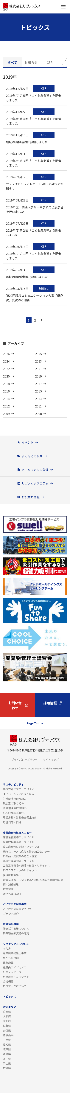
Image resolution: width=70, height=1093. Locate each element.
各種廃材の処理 (12, 875)
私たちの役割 (11, 958)
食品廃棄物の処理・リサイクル (21, 846)
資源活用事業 (11, 924)
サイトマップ (51, 759)
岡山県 (7, 1063)
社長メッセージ (12, 972)
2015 (38, 391)
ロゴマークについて (15, 986)
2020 (6, 376)
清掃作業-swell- (12, 894)
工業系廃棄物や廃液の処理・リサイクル (26, 865)
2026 (6, 353)
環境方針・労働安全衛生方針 (20, 817)
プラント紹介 (11, 913)
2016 (6, 391)
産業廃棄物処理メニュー (17, 832)
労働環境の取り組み (15, 799)
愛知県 (7, 1044)
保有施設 (8, 962)
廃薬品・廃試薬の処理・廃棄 (20, 856)
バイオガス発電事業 (15, 904)
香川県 (7, 1059)
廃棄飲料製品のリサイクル (18, 842)
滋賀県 (7, 1025)
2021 (38, 368)
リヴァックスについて (16, 944)
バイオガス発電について (17, 909)
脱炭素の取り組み (13, 803)
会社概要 (8, 981)
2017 (38, 383)
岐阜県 (7, 1049)
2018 (6, 383)
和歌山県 (8, 1035)
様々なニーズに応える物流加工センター (26, 851)
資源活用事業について (16, 928)
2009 (6, 413)
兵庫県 (7, 1011)
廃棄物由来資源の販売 (16, 933)
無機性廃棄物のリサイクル (18, 861)
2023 (38, 361)
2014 (6, 398)
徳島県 (7, 1054)
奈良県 (7, 1030)
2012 (6, 406)
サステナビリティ (13, 784)
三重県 (7, 1040)
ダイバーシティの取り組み (18, 794)
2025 (38, 353)
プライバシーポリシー (24, 759)
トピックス (9, 996)
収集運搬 (8, 889)
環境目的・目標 (12, 822)
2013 (38, 398)
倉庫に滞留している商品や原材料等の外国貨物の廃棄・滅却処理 (33, 882)
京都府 (7, 1021)
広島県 (7, 1068)
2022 (6, 368)
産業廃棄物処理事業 (15, 953)
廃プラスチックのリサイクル (20, 870)
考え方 (7, 948)
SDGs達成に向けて (14, 813)
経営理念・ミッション (16, 977)
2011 (38, 406)
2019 (38, 376)
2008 (38, 413)
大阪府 (7, 1016)
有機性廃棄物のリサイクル (18, 837)
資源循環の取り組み (15, 808)
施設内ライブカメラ (15, 967)
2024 (6, 361)
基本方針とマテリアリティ (18, 789)
